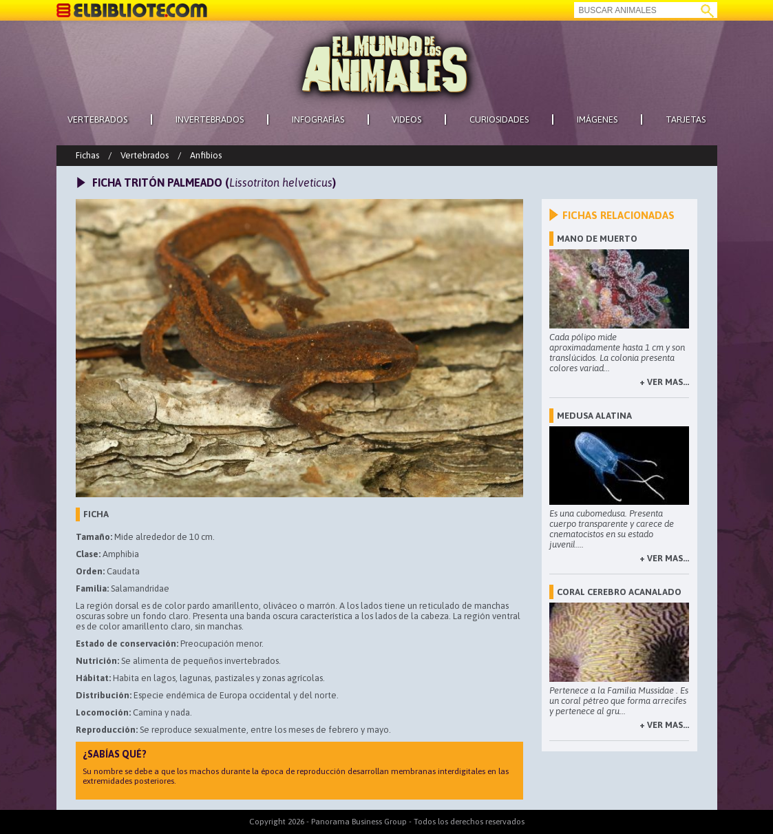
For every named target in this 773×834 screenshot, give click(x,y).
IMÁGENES (597, 119)
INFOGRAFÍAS (318, 119)
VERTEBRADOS (97, 119)
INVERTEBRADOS (210, 119)
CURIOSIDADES (499, 119)
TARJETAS (686, 119)
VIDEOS (406, 119)
